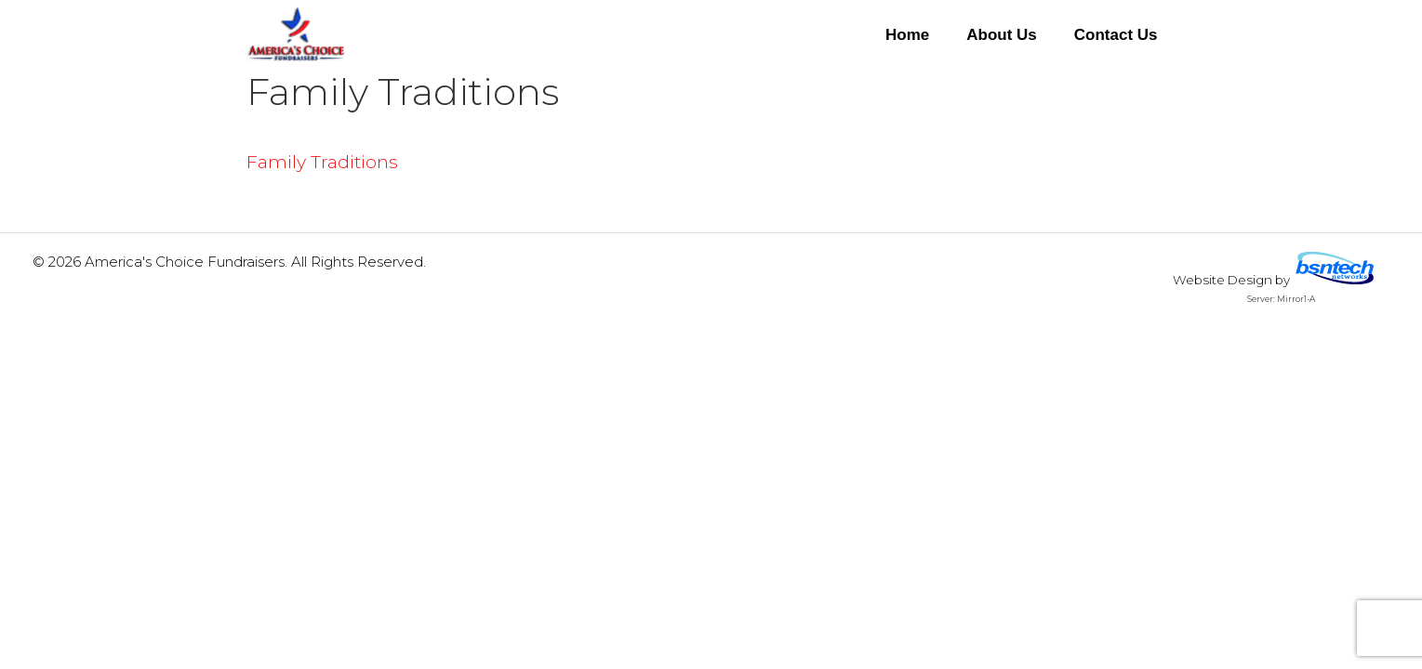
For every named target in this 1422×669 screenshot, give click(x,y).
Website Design (1222, 279)
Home (907, 35)
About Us (1001, 35)
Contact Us (1116, 35)
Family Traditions (322, 162)
